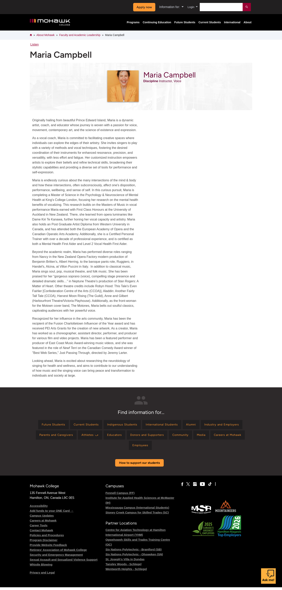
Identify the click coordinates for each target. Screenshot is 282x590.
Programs (133, 22)
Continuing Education (157, 22)
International (232, 22)
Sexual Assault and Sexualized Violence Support (64, 562)
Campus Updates (42, 518)
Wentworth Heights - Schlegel (126, 571)
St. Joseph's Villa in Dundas (125, 562)
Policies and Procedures (47, 538)
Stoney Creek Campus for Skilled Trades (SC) (137, 515)
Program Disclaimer (44, 542)
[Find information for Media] (107, 448)
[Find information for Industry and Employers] (55, 436)
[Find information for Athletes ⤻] (137, 436)
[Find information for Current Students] (104, 425)
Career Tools (39, 528)
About (247, 22)
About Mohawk (45, 35)
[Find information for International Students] (186, 425)
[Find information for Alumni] (219, 425)
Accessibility (39, 508)
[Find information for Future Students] (69, 425)
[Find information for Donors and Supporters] (198, 436)
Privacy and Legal (42, 575)
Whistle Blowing (41, 567)
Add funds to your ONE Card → (51, 513)
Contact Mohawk (41, 533)
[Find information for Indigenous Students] (143, 425)
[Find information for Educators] (163, 436)
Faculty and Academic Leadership (79, 35)
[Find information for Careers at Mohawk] (137, 448)
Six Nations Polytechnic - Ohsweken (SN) (134, 557)
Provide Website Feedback (48, 547)
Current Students (209, 22)
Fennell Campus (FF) (120, 495)
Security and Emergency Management (56, 557)
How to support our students (139, 466)
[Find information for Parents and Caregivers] (101, 436)
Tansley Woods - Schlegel (124, 566)
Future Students (184, 22)
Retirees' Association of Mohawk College (58, 552)
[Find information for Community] (235, 436)
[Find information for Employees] (169, 448)
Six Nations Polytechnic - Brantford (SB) (134, 552)
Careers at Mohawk (43, 523)
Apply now (143, 7)
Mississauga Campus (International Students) (137, 510)
